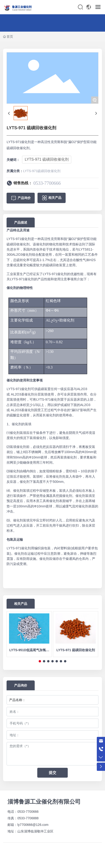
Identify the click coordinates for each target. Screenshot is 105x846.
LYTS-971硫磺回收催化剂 (41, 171)
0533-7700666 (47, 183)
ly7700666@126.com (33, 825)
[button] (40, 661)
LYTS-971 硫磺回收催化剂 (46, 159)
